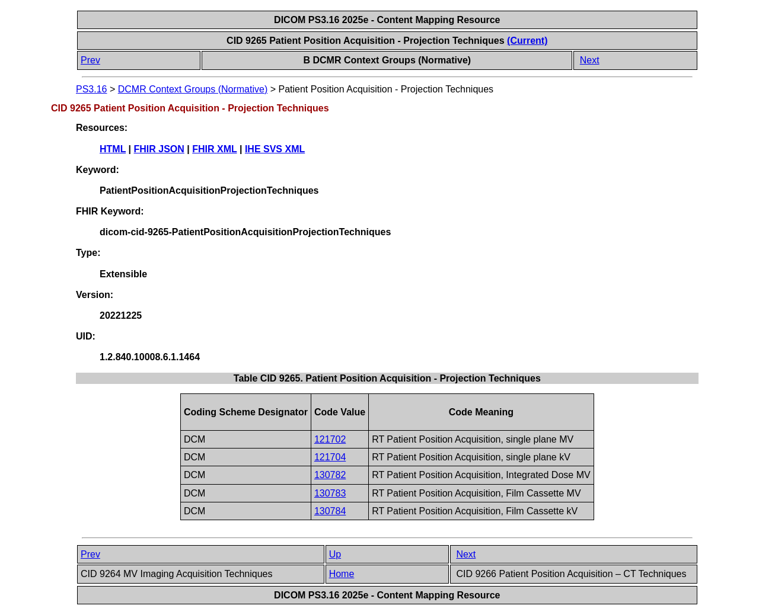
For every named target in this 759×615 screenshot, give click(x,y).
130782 (330, 475)
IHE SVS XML (275, 149)
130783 (330, 493)
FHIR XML (214, 149)
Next (589, 60)
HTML (113, 149)
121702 (330, 439)
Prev (90, 60)
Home (342, 574)
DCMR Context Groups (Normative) (193, 89)
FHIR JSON (159, 149)
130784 (330, 511)
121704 (330, 457)
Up (335, 554)
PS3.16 (91, 89)
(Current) (527, 41)
